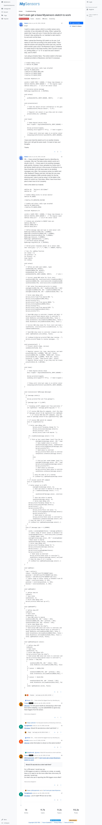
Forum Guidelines (47, 822)
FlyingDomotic (28, 725)
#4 (61, 725)
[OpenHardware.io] (8, 5)
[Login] (93, 2)
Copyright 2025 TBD (34, 822)
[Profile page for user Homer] (21, 24)
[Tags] (8, 15)
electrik (26, 740)
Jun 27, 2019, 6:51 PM (39, 740)
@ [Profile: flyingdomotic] (29, 758)
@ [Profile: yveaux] (27, 728)
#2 (61, 156)
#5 (61, 740)
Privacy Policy (58, 822)
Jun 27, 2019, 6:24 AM (43, 725)
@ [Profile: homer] (27, 705)
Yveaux (26, 703)
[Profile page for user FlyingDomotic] (21, 727)
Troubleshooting (24, 18)
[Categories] (8, 8)
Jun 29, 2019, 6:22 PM (43, 793)
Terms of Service (68, 822)
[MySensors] (8, 2)
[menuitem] (93, 2)
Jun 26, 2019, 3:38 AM (39, 23)
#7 (61, 793)
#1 (61, 23)
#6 (61, 755)
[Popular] (8, 18)
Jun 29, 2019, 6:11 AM (44, 755)
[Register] (93, 9)
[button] (8, 819)
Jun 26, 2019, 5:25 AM (39, 156)
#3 (61, 703)
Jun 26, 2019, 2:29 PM (44, 703)
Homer (26, 23)
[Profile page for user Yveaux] (21, 704)
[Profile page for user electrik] (21, 742)
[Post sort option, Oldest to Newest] (76, 26)
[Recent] (8, 12)
